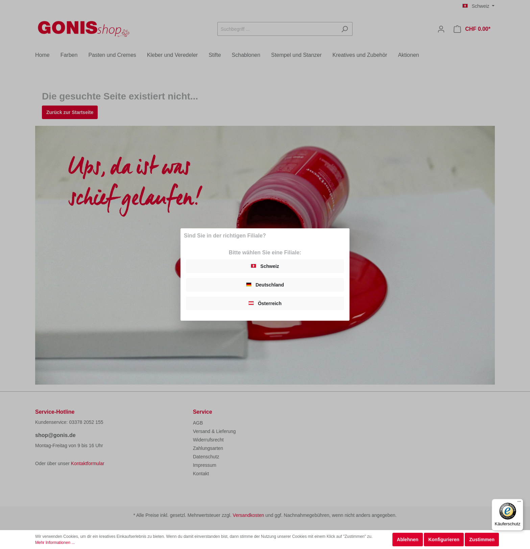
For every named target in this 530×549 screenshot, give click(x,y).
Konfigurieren (443, 539)
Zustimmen (482, 539)
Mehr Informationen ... (55, 542)
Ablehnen (407, 539)
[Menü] (519, 503)
